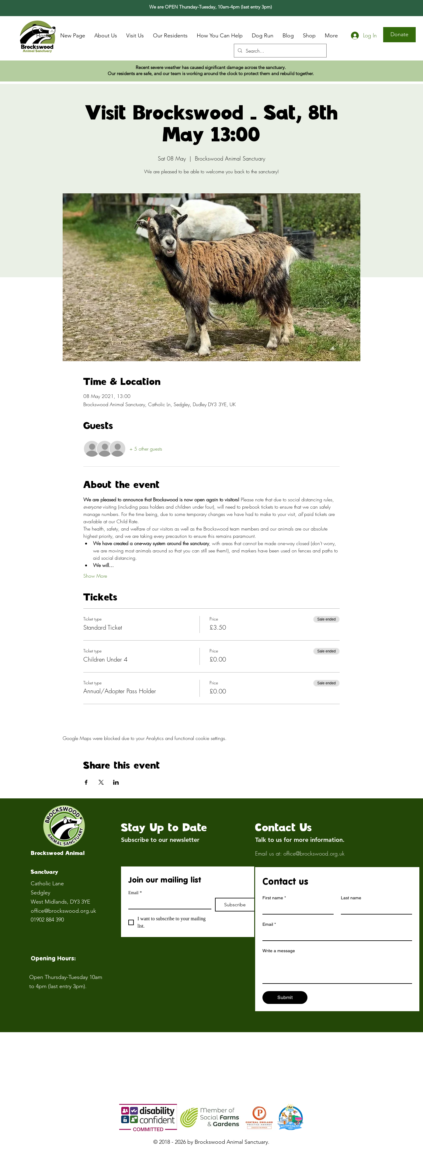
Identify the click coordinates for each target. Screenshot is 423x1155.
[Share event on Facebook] (86, 782)
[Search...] (280, 50)
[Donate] (399, 34)
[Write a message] (337, 969)
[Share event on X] (101, 782)
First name (274, 898)
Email (135, 892)
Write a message (278, 950)
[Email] (168, 903)
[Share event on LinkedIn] (116, 782)
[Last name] (374, 908)
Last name (351, 897)
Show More (95, 575)
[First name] (296, 908)
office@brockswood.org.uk (63, 911)
